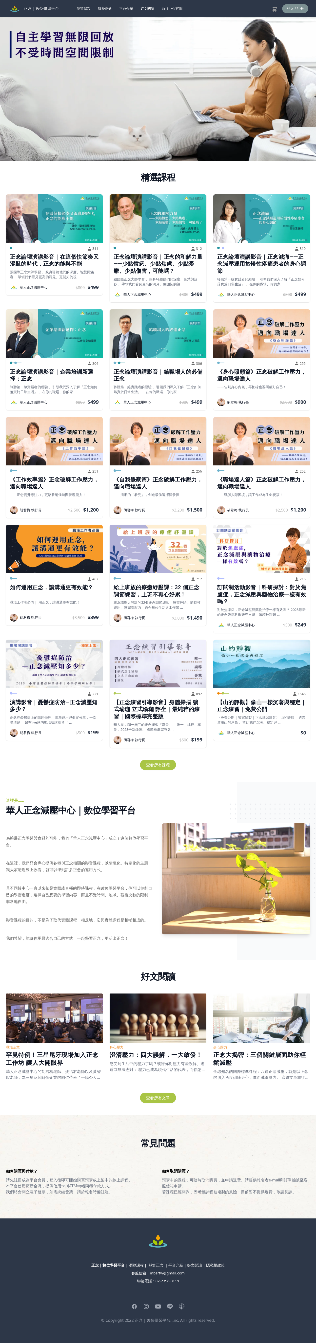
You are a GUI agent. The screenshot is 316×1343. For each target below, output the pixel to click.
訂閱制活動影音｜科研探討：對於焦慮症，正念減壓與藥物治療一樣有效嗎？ (261, 594)
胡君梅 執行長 (238, 402)
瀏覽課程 (84, 8)
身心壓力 (116, 1047)
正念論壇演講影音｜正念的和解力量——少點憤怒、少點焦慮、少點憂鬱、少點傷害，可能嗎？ (158, 264)
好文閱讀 (147, 8)
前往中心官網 (172, 8)
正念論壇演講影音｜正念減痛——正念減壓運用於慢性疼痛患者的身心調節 (261, 264)
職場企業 (13, 1047)
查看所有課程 (158, 765)
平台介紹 (126, 8)
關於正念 (105, 8)
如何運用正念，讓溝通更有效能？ (51, 587)
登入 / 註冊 (295, 8)
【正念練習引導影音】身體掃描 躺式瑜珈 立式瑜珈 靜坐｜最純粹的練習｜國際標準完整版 (157, 709)
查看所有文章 (158, 1098)
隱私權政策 (215, 1265)
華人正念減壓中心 (33, 287)
